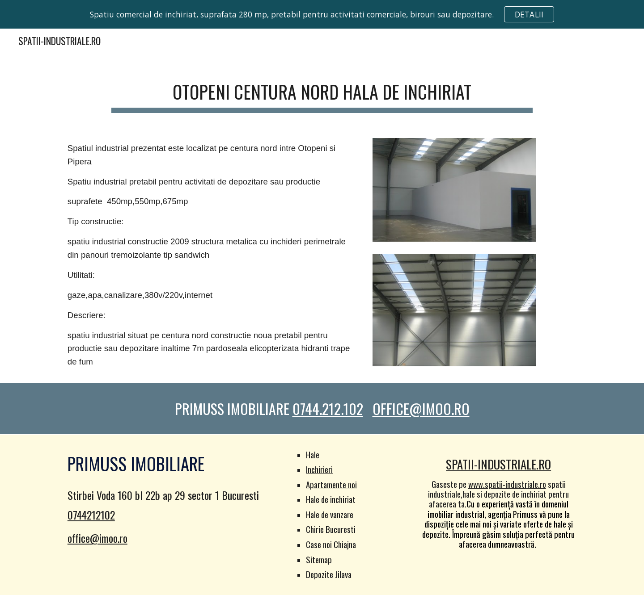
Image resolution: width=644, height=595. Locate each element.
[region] (322, 14)
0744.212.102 (327, 408)
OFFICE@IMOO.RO (421, 408)
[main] (322, 91)
